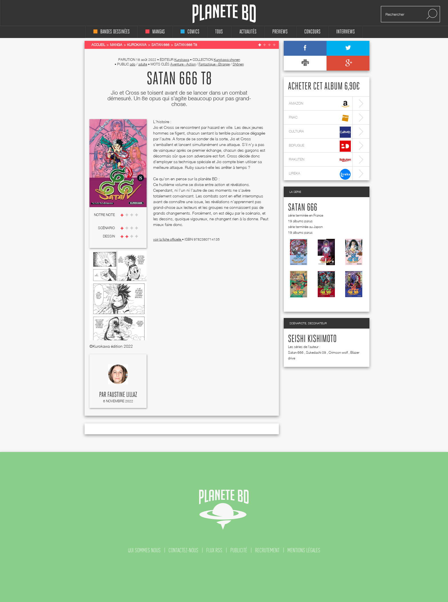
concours (312, 31)
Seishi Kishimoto (312, 339)
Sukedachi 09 (316, 352)
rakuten (320, 160)
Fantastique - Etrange (214, 64)
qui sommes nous (144, 550)
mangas (155, 31)
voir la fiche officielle (167, 239)
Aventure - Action (183, 64)
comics (190, 31)
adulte (142, 64)
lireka (320, 174)
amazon (320, 104)
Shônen (238, 64)
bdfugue (320, 146)
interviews (345, 31)
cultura (320, 132)
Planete (224, 14)
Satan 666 (302, 207)
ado (132, 64)
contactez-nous (183, 550)
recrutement (267, 550)
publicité (238, 550)
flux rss (214, 550)
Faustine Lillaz (122, 395)
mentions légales (303, 550)
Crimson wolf (338, 352)
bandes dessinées (111, 31)
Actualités (248, 31)
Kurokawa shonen (227, 59)
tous (219, 31)
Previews (280, 31)
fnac (320, 118)
